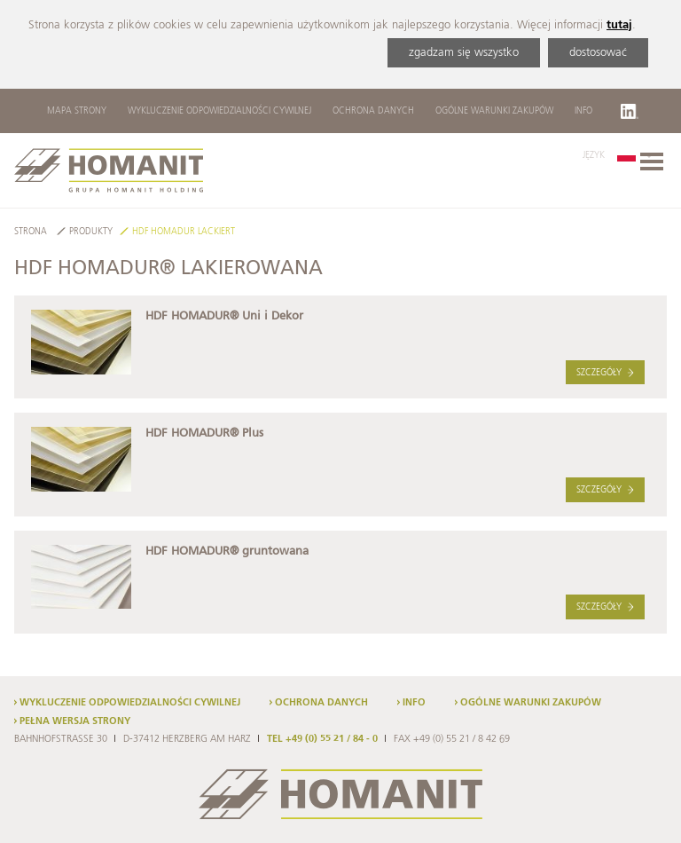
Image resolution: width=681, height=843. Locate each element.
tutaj (619, 25)
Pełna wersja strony (75, 721)
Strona (30, 232)
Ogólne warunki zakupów (494, 110)
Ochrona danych (373, 110)
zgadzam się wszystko (464, 53)
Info (583, 110)
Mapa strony (76, 110)
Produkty (91, 232)
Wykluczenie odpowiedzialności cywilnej (219, 110)
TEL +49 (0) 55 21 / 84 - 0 (322, 739)
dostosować (598, 53)
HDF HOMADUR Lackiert (183, 232)
